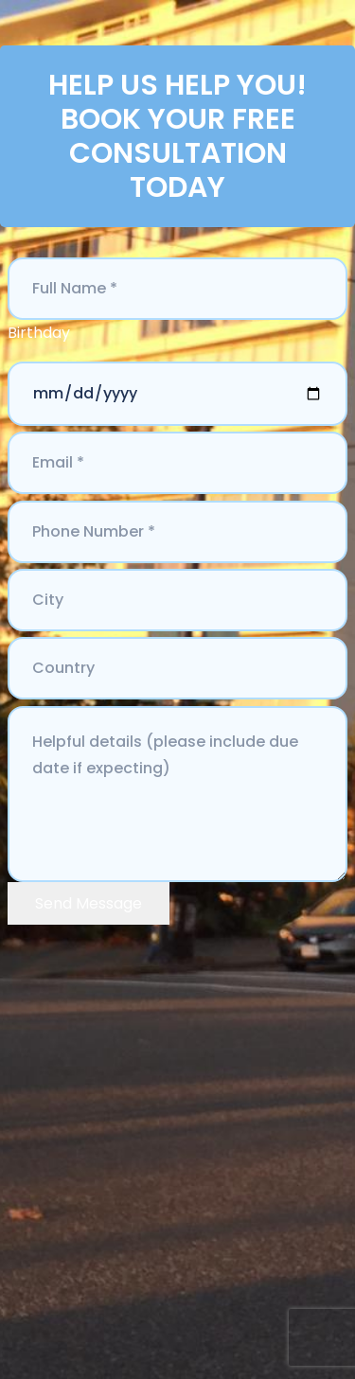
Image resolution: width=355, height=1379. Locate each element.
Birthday (39, 333)
